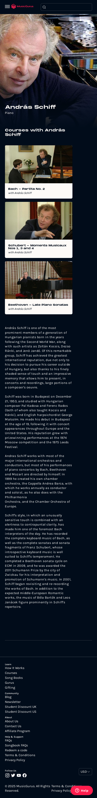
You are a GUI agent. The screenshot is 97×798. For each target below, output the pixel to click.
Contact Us (13, 726)
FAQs (8, 740)
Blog (8, 697)
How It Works (14, 668)
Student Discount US (20, 711)
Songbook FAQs (16, 745)
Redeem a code (16, 750)
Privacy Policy (15, 760)
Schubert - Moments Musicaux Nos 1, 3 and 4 (37, 247)
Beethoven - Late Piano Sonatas (38, 305)
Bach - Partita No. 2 (26, 189)
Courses (11, 673)
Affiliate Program (17, 731)
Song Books (14, 677)
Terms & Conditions (20, 755)
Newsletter (13, 702)
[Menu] (8, 7)
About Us (11, 721)
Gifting (10, 687)
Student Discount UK (20, 706)
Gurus (9, 682)
